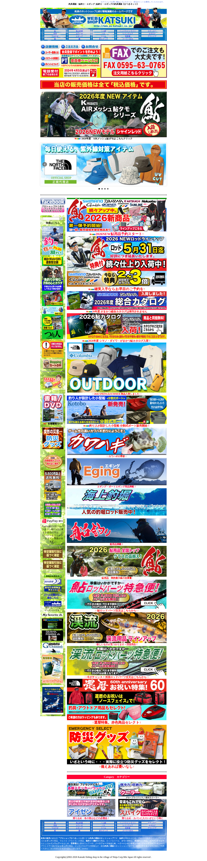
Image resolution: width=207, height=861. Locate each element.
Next (162, 164)
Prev (44, 164)
